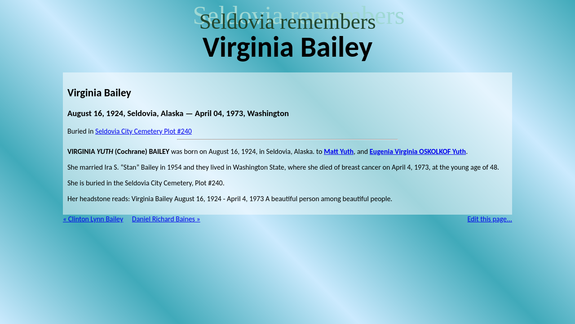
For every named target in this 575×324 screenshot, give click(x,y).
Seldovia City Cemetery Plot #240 (143, 131)
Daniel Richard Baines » (166, 219)
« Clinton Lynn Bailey (93, 219)
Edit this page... (490, 219)
